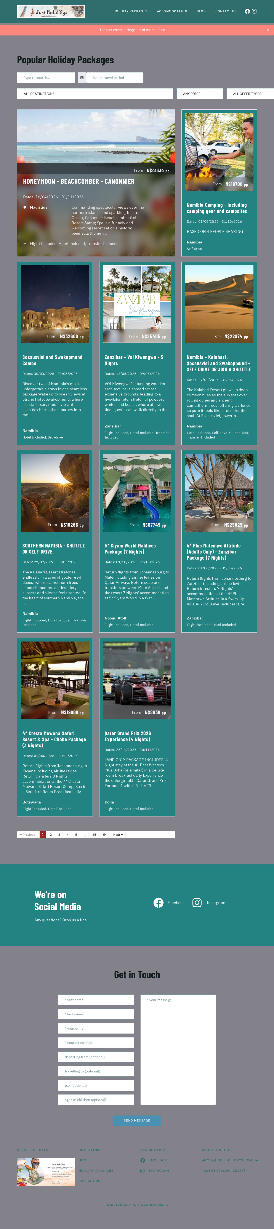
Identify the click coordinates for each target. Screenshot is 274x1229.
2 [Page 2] (51, 835)
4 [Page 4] (68, 835)
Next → (118, 835)
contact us (90, 1181)
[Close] (268, 30)
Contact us (226, 11)
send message (137, 1120)
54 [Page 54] (105, 835)
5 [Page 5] (76, 835)
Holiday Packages (130, 11)
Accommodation (172, 11)
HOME (84, 1160)
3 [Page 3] (59, 835)
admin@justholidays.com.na (229, 1160)
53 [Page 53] (94, 835)
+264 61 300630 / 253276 (224, 1171)
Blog (201, 11)
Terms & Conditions (154, 1205)
